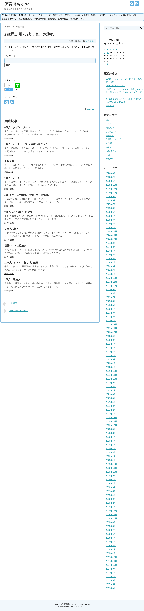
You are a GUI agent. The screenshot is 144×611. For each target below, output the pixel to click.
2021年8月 (111, 386)
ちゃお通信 (37, 15)
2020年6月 (111, 441)
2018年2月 (111, 549)
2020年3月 (111, 452)
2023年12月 (111, 278)
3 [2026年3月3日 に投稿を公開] (107, 50)
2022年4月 (111, 355)
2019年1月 (111, 507)
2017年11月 (111, 561)
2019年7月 (111, 483)
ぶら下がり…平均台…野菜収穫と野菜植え (27, 195)
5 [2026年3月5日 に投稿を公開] (113, 50)
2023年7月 (111, 297)
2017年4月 (111, 588)
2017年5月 (111, 584)
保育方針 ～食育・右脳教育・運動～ (81, 15)
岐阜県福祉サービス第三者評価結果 (17, 19)
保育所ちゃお (16, 4)
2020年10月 (111, 425)
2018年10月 (111, 518)
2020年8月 (111, 433)
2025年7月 (111, 204)
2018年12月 (111, 511)
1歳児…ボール (12, 178)
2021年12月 (111, 371)
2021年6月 (111, 394)
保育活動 (89, 41)
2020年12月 (111, 417)
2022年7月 (111, 344)
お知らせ (110, 128)
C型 (107, 120)
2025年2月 (111, 224)
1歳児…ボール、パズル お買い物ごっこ (25, 144)
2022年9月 (111, 336)
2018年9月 (111, 522)
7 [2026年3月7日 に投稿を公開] (119, 50)
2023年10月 (111, 286)
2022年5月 (111, 351)
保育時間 (103, 15)
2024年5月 (111, 258)
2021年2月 (111, 410)
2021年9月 (111, 383)
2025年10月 (111, 192)
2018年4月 (111, 542)
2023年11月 (111, 282)
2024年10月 (111, 239)
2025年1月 (111, 227)
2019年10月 (111, 472)
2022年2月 (111, 363)
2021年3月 (111, 406)
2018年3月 (111, 545)
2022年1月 (111, 367)
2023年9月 (111, 289)
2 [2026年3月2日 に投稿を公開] (104, 50)
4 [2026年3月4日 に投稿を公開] (110, 50)
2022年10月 (111, 332)
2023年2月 (111, 317)
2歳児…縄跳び (12, 279)
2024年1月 (111, 274)
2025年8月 (111, 200)
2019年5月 (111, 491)
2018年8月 (111, 526)
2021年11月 (111, 375)
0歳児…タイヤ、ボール (17, 127)
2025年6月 (111, 208)
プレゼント (111, 132)
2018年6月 (111, 534)
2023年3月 (111, 313)
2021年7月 (111, 390)
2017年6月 (111, 580)
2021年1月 (111, 414)
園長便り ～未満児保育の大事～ (124, 15)
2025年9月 (111, 196)
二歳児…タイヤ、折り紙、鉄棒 (21, 262)
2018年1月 (111, 553)
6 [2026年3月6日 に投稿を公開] (116, 50)
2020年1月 (111, 460)
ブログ (47, 15)
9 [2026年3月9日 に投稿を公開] (104, 52)
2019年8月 (111, 479)
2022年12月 (111, 324)
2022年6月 (111, 348)
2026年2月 (111, 177)
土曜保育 (9, 161)
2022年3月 (111, 359)
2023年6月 (111, 301)
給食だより (111, 147)
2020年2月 (111, 456)
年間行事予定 (40, 19)
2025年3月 (111, 220)
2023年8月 (111, 293)
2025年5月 (111, 212)
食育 (82, 19)
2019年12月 (111, 464)
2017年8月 (111, 573)
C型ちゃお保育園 (9, 15)
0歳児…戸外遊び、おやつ (18, 212)
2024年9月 (111, 243)
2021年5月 (111, 398)
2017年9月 (111, 569)
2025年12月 (111, 185)
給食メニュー (112, 151)
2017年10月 (111, 565)
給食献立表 (63, 19)
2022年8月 (111, 340)
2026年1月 (111, 181)
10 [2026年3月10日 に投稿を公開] (108, 52)
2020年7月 (111, 437)
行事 (108, 155)
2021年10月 (111, 379)
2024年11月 (111, 235)
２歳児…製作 (11, 228)
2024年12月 (111, 231)
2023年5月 (111, 305)
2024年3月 (111, 266)
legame (90, 109)
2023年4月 (111, 309)
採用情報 (52, 19)
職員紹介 (74, 19)
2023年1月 (111, 320)
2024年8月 (111, 247)
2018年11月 (111, 514)
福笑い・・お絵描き (15, 245)
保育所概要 (57, 15)
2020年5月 (111, 445)
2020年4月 (111, 448)
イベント (110, 124)
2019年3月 (111, 499)
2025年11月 (111, 189)
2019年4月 (111, 495)
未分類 (109, 143)
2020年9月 (111, 429)
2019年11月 (111, 468)
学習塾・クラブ (113, 139)
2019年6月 (111, 487)
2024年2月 (111, 270)
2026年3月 (111, 173)
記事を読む (9, 138)
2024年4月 (111, 262)
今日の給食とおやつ (15, 311)
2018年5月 (111, 538)
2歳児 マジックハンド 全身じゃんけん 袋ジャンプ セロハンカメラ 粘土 (124, 92)
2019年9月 (111, 476)
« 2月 (106, 64)
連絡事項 (110, 159)
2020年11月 (111, 421)
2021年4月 (111, 402)
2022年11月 (111, 328)
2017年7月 (111, 576)
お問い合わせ (24, 15)
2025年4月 (111, 216)
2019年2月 (111, 503)
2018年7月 (111, 530)
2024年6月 (111, 255)
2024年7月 (111, 251)
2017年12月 (111, 557)
